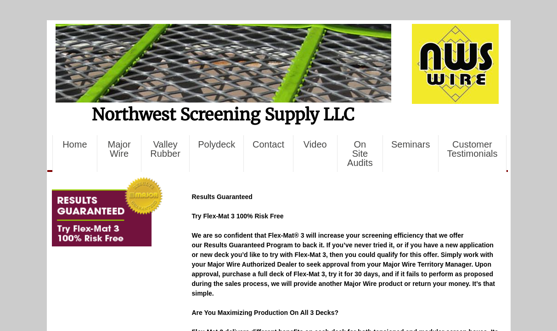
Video (315, 144)
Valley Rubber (165, 149)
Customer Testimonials (472, 149)
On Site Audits (360, 153)
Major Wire (119, 149)
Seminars (410, 144)
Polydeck (216, 144)
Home (74, 144)
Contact (268, 144)
